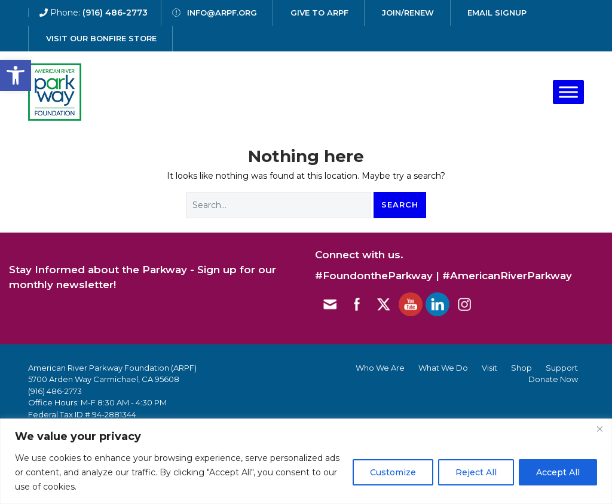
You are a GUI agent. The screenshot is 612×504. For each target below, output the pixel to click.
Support (562, 367)
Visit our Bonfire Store (101, 38)
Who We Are (380, 367)
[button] (15, 75)
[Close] (599, 428)
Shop (521, 367)
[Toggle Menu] (568, 91)
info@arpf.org (222, 12)
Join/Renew (408, 12)
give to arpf (319, 12)
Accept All (558, 472)
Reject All (476, 472)
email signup (497, 12)
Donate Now (553, 379)
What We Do (443, 367)
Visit (489, 367)
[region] (306, 461)
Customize (393, 472)
